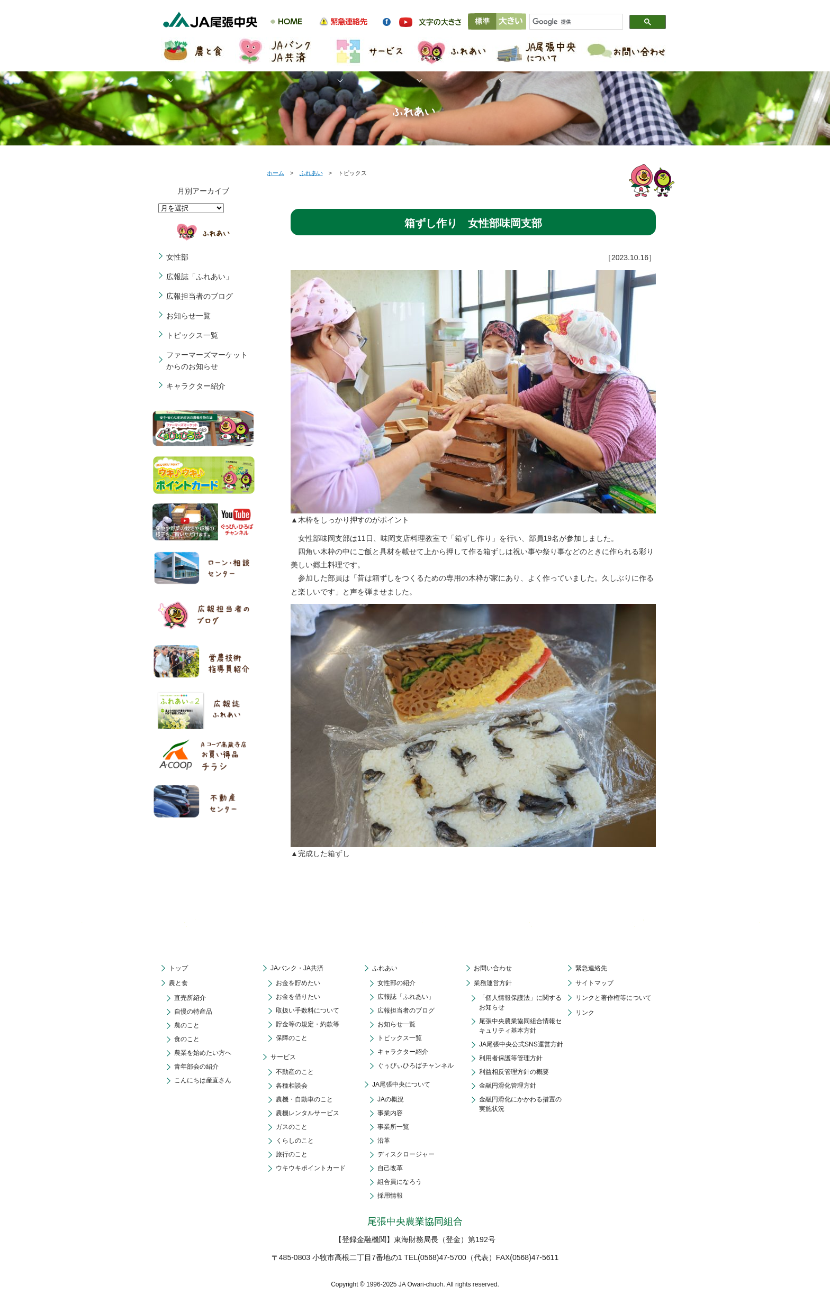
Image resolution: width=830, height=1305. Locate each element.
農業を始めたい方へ (202, 1052)
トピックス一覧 (192, 335)
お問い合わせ (493, 968)
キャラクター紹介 (195, 386)
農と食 (178, 983)
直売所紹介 (190, 997)
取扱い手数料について (307, 1010)
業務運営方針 (493, 983)
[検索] (571, 22)
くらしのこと (295, 1140)
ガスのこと (292, 1127)
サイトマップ (594, 983)
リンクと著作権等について (613, 997)
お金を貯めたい (298, 983)
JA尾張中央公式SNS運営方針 (521, 1044)
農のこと (187, 1025)
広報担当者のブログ (199, 296)
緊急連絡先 (591, 968)
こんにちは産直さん (202, 1080)
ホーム (275, 173)
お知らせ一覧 (188, 315)
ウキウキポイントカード (311, 1168)
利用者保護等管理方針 (511, 1058)
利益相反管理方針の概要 (514, 1072)
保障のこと (292, 1038)
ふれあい (311, 173)
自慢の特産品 (193, 1011)
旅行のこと (292, 1154)
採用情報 (390, 1195)
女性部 (177, 257)
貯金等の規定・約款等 (307, 1024)
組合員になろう (399, 1181)
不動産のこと (295, 1072)
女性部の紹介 (396, 983)
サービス (283, 1057)
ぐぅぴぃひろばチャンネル (415, 1065)
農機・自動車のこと (304, 1099)
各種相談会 (292, 1085)
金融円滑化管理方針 (507, 1085)
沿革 (383, 1140)
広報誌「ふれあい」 (199, 276)
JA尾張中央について (401, 1084)
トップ (178, 968)
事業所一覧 (393, 1127)
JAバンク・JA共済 (296, 968)
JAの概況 (390, 1099)
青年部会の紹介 (196, 1066)
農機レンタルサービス (307, 1113)
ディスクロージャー (406, 1154)
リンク (584, 1012)
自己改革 (390, 1168)
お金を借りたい (298, 996)
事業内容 (390, 1113)
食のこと (187, 1039)
